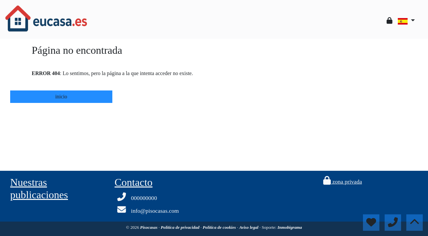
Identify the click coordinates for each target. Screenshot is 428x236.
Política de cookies (220, 227)
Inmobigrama (290, 227)
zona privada (342, 181)
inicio (61, 96)
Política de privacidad (180, 227)
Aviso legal (249, 227)
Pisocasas (149, 227)
